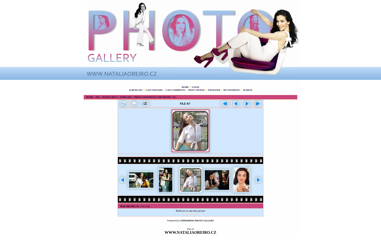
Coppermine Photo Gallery (196, 220)
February (126, 97)
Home (185, 87)
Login (195, 87)
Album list (135, 90)
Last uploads (154, 90)
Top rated (214, 90)
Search (247, 90)
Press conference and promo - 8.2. (155, 97)
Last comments (175, 90)
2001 (97, 97)
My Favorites (231, 90)
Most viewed (196, 90)
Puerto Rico (110, 97)
